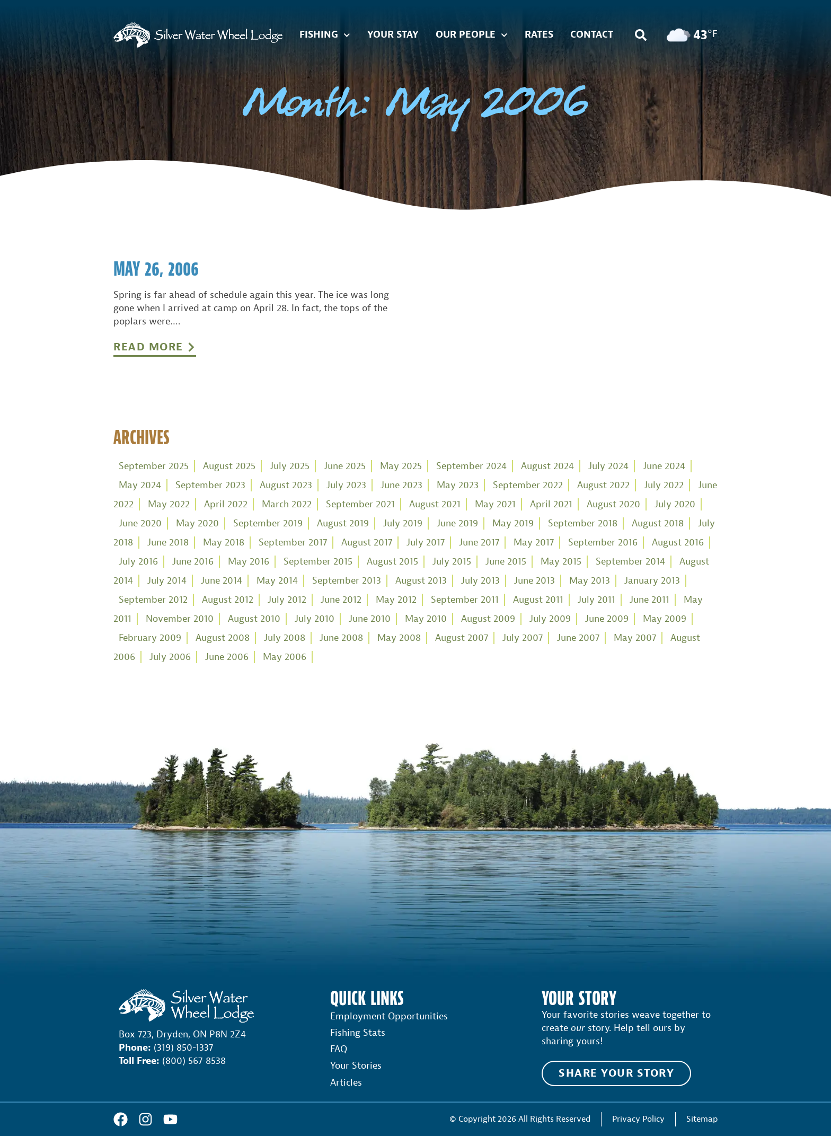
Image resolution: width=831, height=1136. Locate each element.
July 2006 (170, 657)
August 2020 (613, 504)
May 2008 (399, 638)
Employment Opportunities (389, 1016)
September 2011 (465, 600)
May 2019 (513, 523)
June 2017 (479, 542)
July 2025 (290, 466)
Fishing (324, 35)
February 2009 (150, 638)
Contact (591, 35)
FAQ (338, 1049)
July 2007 (522, 638)
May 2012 (396, 600)
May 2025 (401, 466)
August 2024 (547, 466)
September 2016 (603, 542)
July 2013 (480, 581)
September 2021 (360, 504)
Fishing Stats (357, 1033)
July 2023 (346, 485)
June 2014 (221, 581)
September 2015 (318, 562)
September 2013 (346, 581)
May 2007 (635, 638)
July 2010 (314, 619)
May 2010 (426, 619)
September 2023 (210, 485)
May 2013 (589, 581)
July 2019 (402, 523)
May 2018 (223, 542)
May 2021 (495, 504)
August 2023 (286, 485)
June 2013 (534, 581)
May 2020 (197, 523)
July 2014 (167, 581)
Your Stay (393, 35)
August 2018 (658, 523)
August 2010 (254, 619)
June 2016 (193, 562)
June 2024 (664, 466)
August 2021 (435, 504)
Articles (346, 1083)
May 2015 (561, 562)
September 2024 (471, 466)
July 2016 (138, 562)
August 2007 (461, 638)
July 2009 (550, 619)
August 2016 (678, 542)
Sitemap (702, 1118)
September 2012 (153, 600)
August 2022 (603, 485)
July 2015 (451, 562)
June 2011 (649, 600)
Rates (539, 35)
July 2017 (425, 542)
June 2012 (341, 600)
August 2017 (366, 542)
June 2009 (607, 619)
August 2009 (488, 619)
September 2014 (630, 562)
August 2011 (538, 600)
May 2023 (458, 485)
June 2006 (227, 657)
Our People (472, 35)
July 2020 (675, 504)
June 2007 (578, 638)
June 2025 (345, 466)
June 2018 (168, 542)
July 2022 (664, 485)
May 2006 (284, 657)
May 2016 (248, 562)
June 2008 (341, 638)
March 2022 (287, 504)
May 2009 (664, 619)
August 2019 (343, 523)
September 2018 (582, 523)
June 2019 (457, 523)
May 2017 (534, 542)
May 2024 (140, 485)
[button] (640, 35)
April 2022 (225, 504)
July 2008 (284, 638)
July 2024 (608, 466)
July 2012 (287, 600)
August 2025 (229, 466)
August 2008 (223, 638)
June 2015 (505, 562)
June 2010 (370, 619)
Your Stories (356, 1066)
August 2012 (227, 600)
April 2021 (551, 504)
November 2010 (180, 619)
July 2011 (596, 600)
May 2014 (277, 581)
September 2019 (268, 523)
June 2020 (140, 523)
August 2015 (392, 562)
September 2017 (293, 542)
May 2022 (169, 504)
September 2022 (528, 485)
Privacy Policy (638, 1118)
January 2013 (652, 581)
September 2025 (154, 466)
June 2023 (401, 485)
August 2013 (421, 581)
